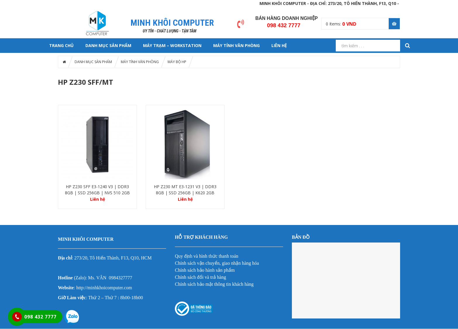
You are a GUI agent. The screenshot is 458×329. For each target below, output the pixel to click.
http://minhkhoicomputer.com (104, 287)
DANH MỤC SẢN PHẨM (108, 45)
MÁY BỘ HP (177, 61)
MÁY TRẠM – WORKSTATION (172, 45)
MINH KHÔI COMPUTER (172, 23)
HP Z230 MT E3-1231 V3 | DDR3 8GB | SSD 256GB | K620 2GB (185, 189)
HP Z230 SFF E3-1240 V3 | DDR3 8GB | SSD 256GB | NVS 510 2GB (97, 189)
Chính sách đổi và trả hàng (200, 277)
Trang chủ (61, 45)
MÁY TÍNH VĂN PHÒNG (236, 45)
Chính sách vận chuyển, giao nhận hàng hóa (217, 263)
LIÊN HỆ (279, 45)
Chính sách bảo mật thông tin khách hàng (214, 284)
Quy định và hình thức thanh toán (206, 256)
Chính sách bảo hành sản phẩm (205, 270)
